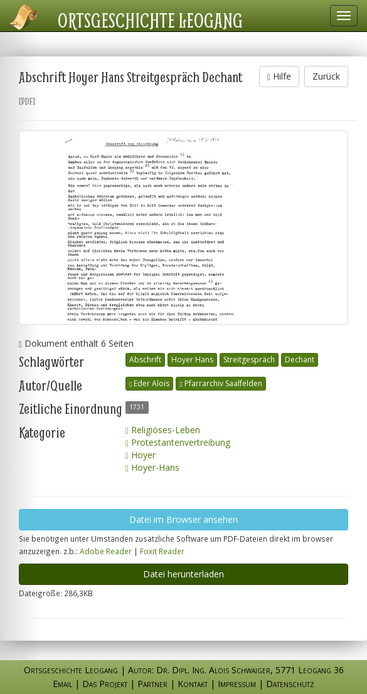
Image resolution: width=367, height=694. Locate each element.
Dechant (299, 359)
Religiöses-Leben (162, 430)
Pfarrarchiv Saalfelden (220, 383)
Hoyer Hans (192, 359)
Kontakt (193, 684)
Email (62, 684)
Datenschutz (290, 684)
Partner (152, 684)
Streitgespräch (249, 359)
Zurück (326, 76)
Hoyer (140, 455)
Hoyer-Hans (152, 467)
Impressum (237, 684)
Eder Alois (149, 383)
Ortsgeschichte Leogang (150, 20)
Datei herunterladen (183, 574)
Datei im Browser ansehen (183, 519)
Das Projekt (104, 684)
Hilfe (279, 76)
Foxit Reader (162, 551)
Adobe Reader (106, 551)
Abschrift (145, 359)
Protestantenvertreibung (177, 442)
